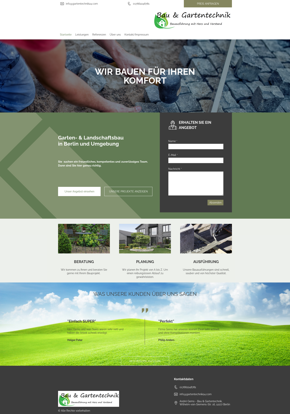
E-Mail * (173, 155)
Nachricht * (175, 168)
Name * (172, 141)
